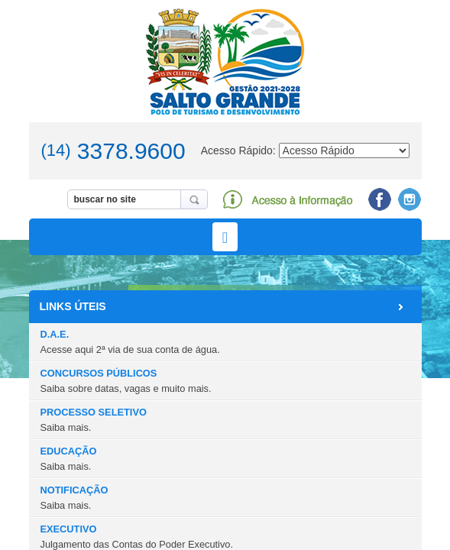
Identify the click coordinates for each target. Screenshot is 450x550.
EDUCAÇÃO (68, 458)
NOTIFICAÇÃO (74, 497)
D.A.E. (130, 341)
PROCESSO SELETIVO (93, 419)
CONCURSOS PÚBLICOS (126, 380)
